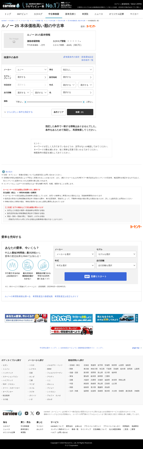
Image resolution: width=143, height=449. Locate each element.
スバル (31, 388)
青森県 (93, 365)
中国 (71, 384)
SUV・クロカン (9, 384)
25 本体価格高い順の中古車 (77, 20)
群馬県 (129, 369)
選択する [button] (21, 77)
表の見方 (7, 172)
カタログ (38, 14)
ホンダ (31, 377)
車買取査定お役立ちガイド (66, 296)
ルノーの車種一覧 (37, 20)
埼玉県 (101, 369)
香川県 (93, 387)
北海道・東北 (75, 365)
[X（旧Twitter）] (32, 413)
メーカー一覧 (24, 20)
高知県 (107, 387)
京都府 (100, 380)
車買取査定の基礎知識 (43, 296)
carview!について (57, 426)
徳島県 (86, 387)
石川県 (107, 373)
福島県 (128, 365)
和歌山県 (122, 380)
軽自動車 (6, 396)
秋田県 (114, 365)
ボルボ (49, 399)
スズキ (31, 392)
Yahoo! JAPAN (136, 4)
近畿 (71, 380)
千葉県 (108, 369)
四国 (71, 387)
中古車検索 (53, 14)
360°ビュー (22, 14)
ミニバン (6, 369)
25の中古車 (61, 20)
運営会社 (69, 426)
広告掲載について (100, 429)
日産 (31, 373)
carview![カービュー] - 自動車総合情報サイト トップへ (82, 348)
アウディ (50, 377)
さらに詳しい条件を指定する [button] (20, 112)
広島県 (107, 384)
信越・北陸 (74, 373)
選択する (67, 92)
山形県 (121, 365)
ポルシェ (50, 384)
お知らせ (78, 426)
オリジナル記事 (116, 14)
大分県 (114, 391)
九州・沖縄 (74, 391)
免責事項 (135, 426)
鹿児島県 (129, 391)
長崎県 (100, 391)
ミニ (49, 380)
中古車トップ (13, 20)
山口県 (114, 384)
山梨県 (136, 369)
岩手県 (100, 365)
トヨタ (31, 365)
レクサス (32, 369)
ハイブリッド (8, 380)
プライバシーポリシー (92, 426)
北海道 (86, 365)
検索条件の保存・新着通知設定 (79, 57)
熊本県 (107, 391)
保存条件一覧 (87, 60)
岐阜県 (93, 376)
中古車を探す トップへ (48, 348)
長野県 (93, 373)
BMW (49, 369)
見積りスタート (99, 276)
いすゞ (31, 399)
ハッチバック (8, 373)
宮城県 (107, 365)
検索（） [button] (80, 112)
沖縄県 (136, 391)
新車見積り (70, 14)
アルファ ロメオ (54, 396)
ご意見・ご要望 (129, 429)
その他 (5, 399)
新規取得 (125, 4)
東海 (71, 376)
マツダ (31, 384)
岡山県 (100, 384)
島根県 (93, 384)
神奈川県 (94, 369)
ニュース (98, 14)
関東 (71, 369)
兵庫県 (93, 380)
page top (135, 348)
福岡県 (86, 391)
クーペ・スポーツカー (11, 388)
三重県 (107, 376)
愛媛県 (100, 387)
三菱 (31, 380)
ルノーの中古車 (50, 20)
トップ (8, 14)
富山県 (100, 373)
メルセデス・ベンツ (54, 365)
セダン (5, 365)
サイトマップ (86, 429)
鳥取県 (86, 384)
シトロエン (51, 392)
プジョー (50, 388)
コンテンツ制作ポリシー (60, 429)
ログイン (117, 4)
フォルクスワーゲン (54, 373)
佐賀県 (93, 391)
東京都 (86, 369)
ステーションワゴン (10, 377)
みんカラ (40, 429)
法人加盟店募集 (115, 429)
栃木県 (122, 369)
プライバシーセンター (111, 426)
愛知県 (86, 376)
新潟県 (86, 373)
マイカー (134, 14)
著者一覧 (75, 429)
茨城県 (116, 369)
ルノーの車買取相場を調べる (18, 296)
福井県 (114, 373)
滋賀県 (107, 380)
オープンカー (8, 392)
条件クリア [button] (59, 112)
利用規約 (126, 426)
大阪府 (86, 380)
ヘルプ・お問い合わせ (59, 432)
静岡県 (100, 376)
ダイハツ (32, 396)
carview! (4, 20)
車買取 (85, 14)
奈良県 (114, 380)
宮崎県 (121, 391)
